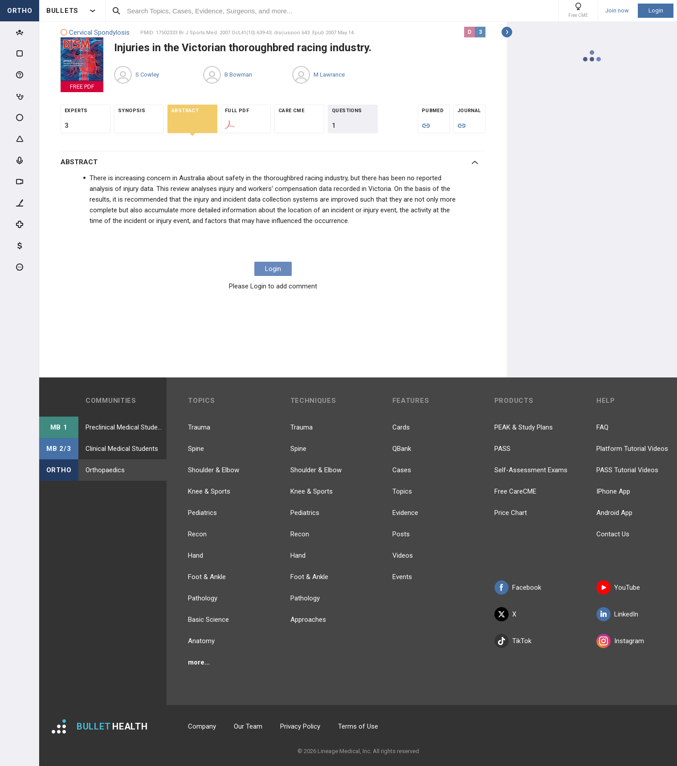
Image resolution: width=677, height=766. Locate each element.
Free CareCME (515, 491)
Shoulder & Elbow (213, 470)
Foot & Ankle (207, 577)
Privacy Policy (300, 726)
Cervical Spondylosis (95, 32)
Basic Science (208, 620)
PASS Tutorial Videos (627, 470)
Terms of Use (358, 726)
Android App (614, 513)
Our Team (248, 726)
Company (202, 726)
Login (655, 10)
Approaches (308, 620)
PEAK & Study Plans (523, 427)
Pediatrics (202, 513)
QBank (401, 449)
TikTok (512, 641)
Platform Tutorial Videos (632, 449)
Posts (401, 534)
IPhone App (613, 491)
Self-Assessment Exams (530, 470)
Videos (402, 555)
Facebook (517, 587)
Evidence (405, 513)
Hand (195, 555)
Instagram (620, 641)
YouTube (618, 587)
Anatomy (201, 641)
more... (199, 662)
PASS (502, 449)
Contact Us (612, 534)
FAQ (602, 427)
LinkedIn (617, 614)
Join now (617, 11)
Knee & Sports (209, 491)
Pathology (202, 598)
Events (402, 577)
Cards (401, 427)
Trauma (199, 427)
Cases (401, 470)
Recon (197, 534)
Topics (402, 491)
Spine (196, 449)
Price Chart (510, 513)
